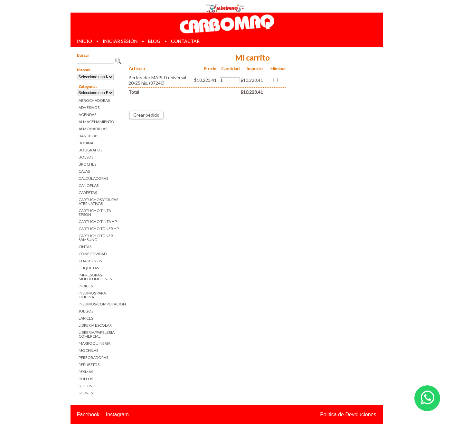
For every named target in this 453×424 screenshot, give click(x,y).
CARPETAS (88, 192)
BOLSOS (86, 157)
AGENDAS (87, 114)
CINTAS (85, 246)
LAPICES (86, 318)
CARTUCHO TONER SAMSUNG (96, 237)
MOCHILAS (88, 350)
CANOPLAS (89, 185)
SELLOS (85, 385)
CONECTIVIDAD (93, 253)
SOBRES (86, 392)
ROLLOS (86, 378)
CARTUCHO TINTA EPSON (95, 212)
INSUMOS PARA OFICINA (92, 295)
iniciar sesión (120, 41)
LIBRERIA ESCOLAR (95, 325)
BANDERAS (88, 135)
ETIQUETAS (89, 267)
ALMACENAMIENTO (96, 121)
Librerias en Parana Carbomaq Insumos (226, 24)
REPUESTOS (89, 364)
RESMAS (86, 371)
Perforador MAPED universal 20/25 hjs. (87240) (157, 80)
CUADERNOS (90, 260)
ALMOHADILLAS (93, 128)
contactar (185, 41)
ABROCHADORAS (94, 100)
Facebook (88, 414)
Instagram (117, 414)
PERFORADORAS (93, 357)
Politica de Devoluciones (348, 414)
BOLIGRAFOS (90, 150)
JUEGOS (86, 311)
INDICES (86, 286)
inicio (84, 41)
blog (154, 41)
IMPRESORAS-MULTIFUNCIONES (95, 277)
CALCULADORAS (93, 178)
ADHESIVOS (89, 107)
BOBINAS (87, 142)
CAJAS (84, 171)
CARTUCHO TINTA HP (98, 221)
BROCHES (87, 164)
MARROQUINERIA (94, 343)
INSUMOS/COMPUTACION (100, 304)
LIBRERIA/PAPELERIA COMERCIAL (97, 334)
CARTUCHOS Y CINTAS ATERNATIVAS (98, 201)
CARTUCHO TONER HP (99, 228)
